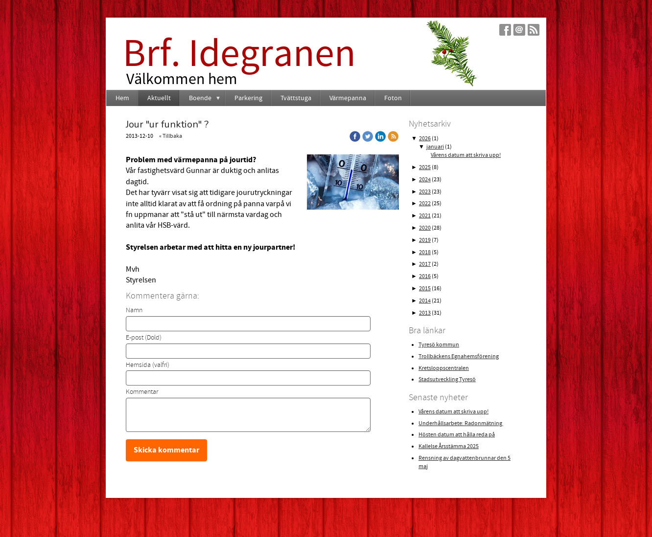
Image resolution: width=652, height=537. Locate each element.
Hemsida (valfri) (147, 365)
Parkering (248, 98)
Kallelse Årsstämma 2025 (449, 446)
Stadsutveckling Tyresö (447, 379)
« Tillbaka (170, 136)
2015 (425, 288)
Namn (134, 310)
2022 (425, 203)
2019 (425, 240)
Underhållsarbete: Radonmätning (461, 423)
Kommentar (142, 392)
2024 (425, 179)
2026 (425, 138)
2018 (425, 252)
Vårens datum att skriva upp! (466, 155)
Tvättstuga (295, 98)
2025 (425, 167)
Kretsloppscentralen (444, 368)
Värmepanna (347, 98)
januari (435, 146)
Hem (122, 98)
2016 (425, 276)
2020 (425, 228)
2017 (425, 264)
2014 (425, 300)
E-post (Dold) (144, 338)
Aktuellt (159, 98)
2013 (425, 313)
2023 (425, 191)
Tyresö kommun (439, 344)
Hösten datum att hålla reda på (457, 434)
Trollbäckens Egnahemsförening (459, 356)
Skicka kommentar (166, 450)
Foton (393, 98)
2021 (425, 215)
